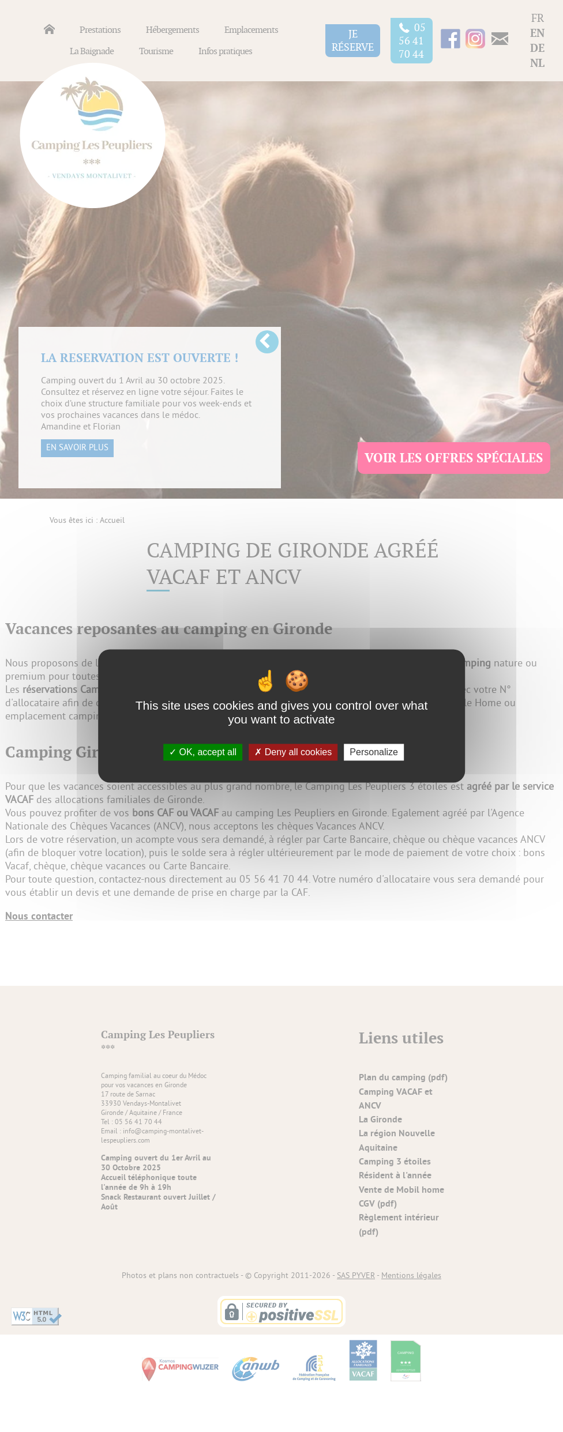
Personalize (374, 752)
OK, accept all (203, 752)
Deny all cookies (293, 752)
